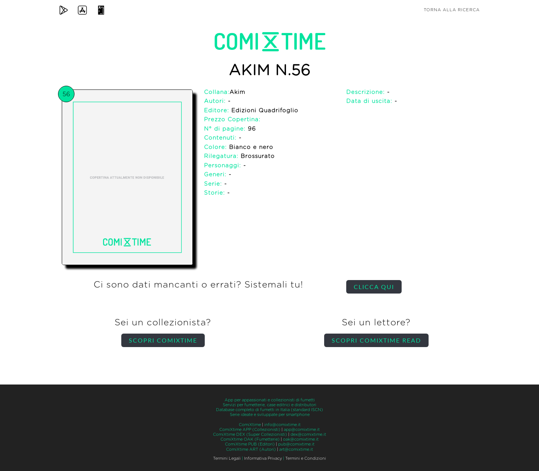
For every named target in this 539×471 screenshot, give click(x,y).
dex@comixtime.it (308, 434)
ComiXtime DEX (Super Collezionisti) (250, 434)
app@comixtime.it (302, 430)
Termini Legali (227, 458)
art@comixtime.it (296, 449)
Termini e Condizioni (305, 458)
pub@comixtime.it (296, 444)
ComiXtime (250, 425)
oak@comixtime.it (301, 439)
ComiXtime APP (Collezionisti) (249, 430)
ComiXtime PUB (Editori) (250, 444)
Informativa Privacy (263, 458)
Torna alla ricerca (452, 10)
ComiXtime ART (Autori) (251, 449)
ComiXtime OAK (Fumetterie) (250, 439)
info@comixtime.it (282, 425)
